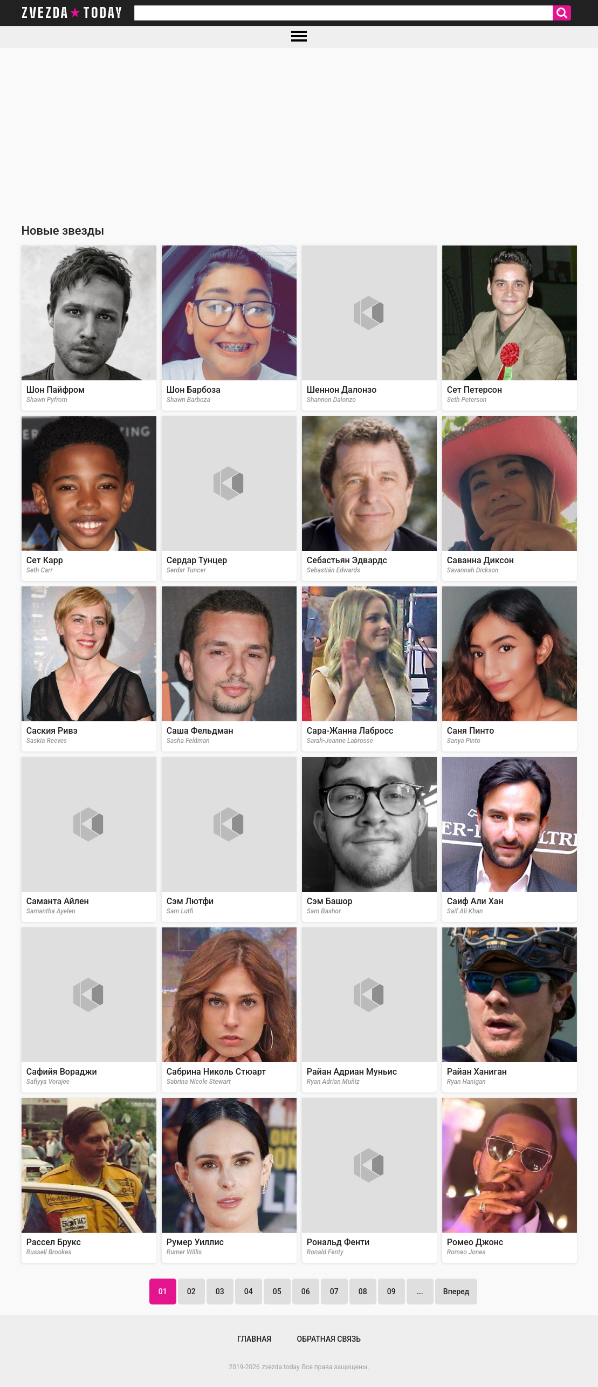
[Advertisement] (299, 128)
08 (363, 1291)
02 (191, 1291)
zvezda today (72, 12)
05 (277, 1291)
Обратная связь (329, 1339)
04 (248, 1291)
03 (220, 1291)
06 (305, 1291)
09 (391, 1291)
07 (334, 1291)
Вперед (456, 1291)
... (420, 1291)
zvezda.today (281, 1367)
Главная (254, 1339)
